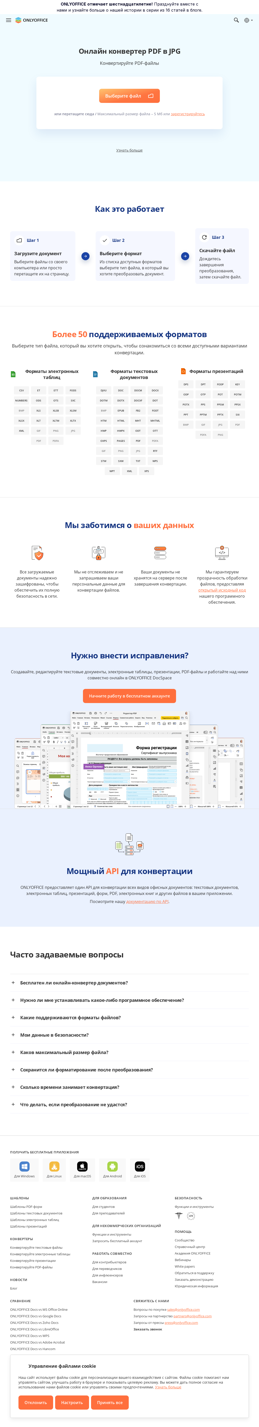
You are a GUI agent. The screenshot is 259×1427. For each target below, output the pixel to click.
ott (155, 430)
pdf (138, 441)
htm (103, 420)
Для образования (109, 1198)
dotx (120, 400)
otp (203, 394)
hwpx (120, 430)
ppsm (220, 404)
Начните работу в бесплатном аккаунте (129, 696)
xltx (73, 420)
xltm (56, 420)
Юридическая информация (196, 1286)
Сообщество (185, 1240)
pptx (220, 414)
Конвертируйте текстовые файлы (36, 1247)
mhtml (155, 420)
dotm (103, 400)
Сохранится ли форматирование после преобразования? (86, 1070)
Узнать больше (129, 150)
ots (55, 400)
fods (73, 390)
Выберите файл (123, 96)
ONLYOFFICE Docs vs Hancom (32, 1349)
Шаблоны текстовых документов (36, 1213)
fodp (220, 384)
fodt (155, 410)
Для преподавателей (108, 1213)
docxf (138, 400)
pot (220, 394)
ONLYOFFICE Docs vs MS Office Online (39, 1309)
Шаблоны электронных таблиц (34, 1219)
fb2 (138, 410)
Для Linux (54, 1176)
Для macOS (82, 1176)
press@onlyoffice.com (181, 1322)
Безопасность (188, 1198)
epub (121, 410)
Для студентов (103, 1206)
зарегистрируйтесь (188, 113)
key (237, 384)
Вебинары (183, 1260)
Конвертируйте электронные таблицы (40, 1254)
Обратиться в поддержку (194, 1273)
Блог (13, 1288)
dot (155, 400)
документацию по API (147, 901)
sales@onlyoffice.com (183, 1309)
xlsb (56, 410)
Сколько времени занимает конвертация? (69, 1087)
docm (138, 390)
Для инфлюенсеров (107, 1275)
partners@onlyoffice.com (193, 1316)
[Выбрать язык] (248, 20)
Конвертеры (21, 1239)
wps (155, 461)
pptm (203, 414)
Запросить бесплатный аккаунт (117, 1241)
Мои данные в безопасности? (54, 1035)
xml (21, 430)
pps (203, 404)
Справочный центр (190, 1246)
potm (237, 394)
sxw (120, 461)
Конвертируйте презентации (33, 1260)
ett (56, 390)
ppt (186, 414)
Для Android (112, 1176)
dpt (203, 384)
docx (155, 390)
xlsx (21, 420)
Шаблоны (19, 1198)
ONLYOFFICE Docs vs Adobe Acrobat (37, 1342)
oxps (103, 441)
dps (186, 384)
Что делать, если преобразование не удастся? (73, 1104)
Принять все (110, 1402)
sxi (238, 414)
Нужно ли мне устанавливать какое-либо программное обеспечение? (102, 1000)
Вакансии (99, 1281)
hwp (103, 430)
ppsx (237, 404)
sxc (73, 400)
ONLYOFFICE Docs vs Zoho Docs (34, 1322)
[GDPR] (191, 1216)
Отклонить (36, 1402)
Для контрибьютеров (109, 1262)
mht (138, 420)
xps (146, 471)
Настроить (72, 1402)
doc (120, 390)
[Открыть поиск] (236, 20)
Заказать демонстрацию (194, 1279)
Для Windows (24, 1176)
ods (38, 400)
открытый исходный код (222, 590)
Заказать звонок (148, 1329)
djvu (103, 390)
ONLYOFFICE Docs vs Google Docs (35, 1316)
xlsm (73, 410)
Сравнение (20, 1301)
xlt (38, 420)
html (120, 420)
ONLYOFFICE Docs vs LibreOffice (34, 1329)
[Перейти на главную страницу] (31, 20)
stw (103, 461)
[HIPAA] (179, 1216)
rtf (155, 451)
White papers (185, 1266)
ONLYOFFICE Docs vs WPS (29, 1335)
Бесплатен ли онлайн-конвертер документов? (74, 983)
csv (21, 390)
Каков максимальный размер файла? (64, 1052)
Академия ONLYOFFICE (192, 1253)
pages (121, 441)
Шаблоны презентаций (28, 1226)
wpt (112, 471)
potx (186, 404)
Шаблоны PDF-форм (26, 1206)
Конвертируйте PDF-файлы (31, 1267)
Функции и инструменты (111, 1234)
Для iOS (140, 1176)
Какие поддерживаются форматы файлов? (70, 1017)
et (38, 390)
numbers (21, 400)
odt (138, 430)
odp (186, 394)
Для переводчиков (107, 1268)
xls (38, 410)
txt (138, 461)
